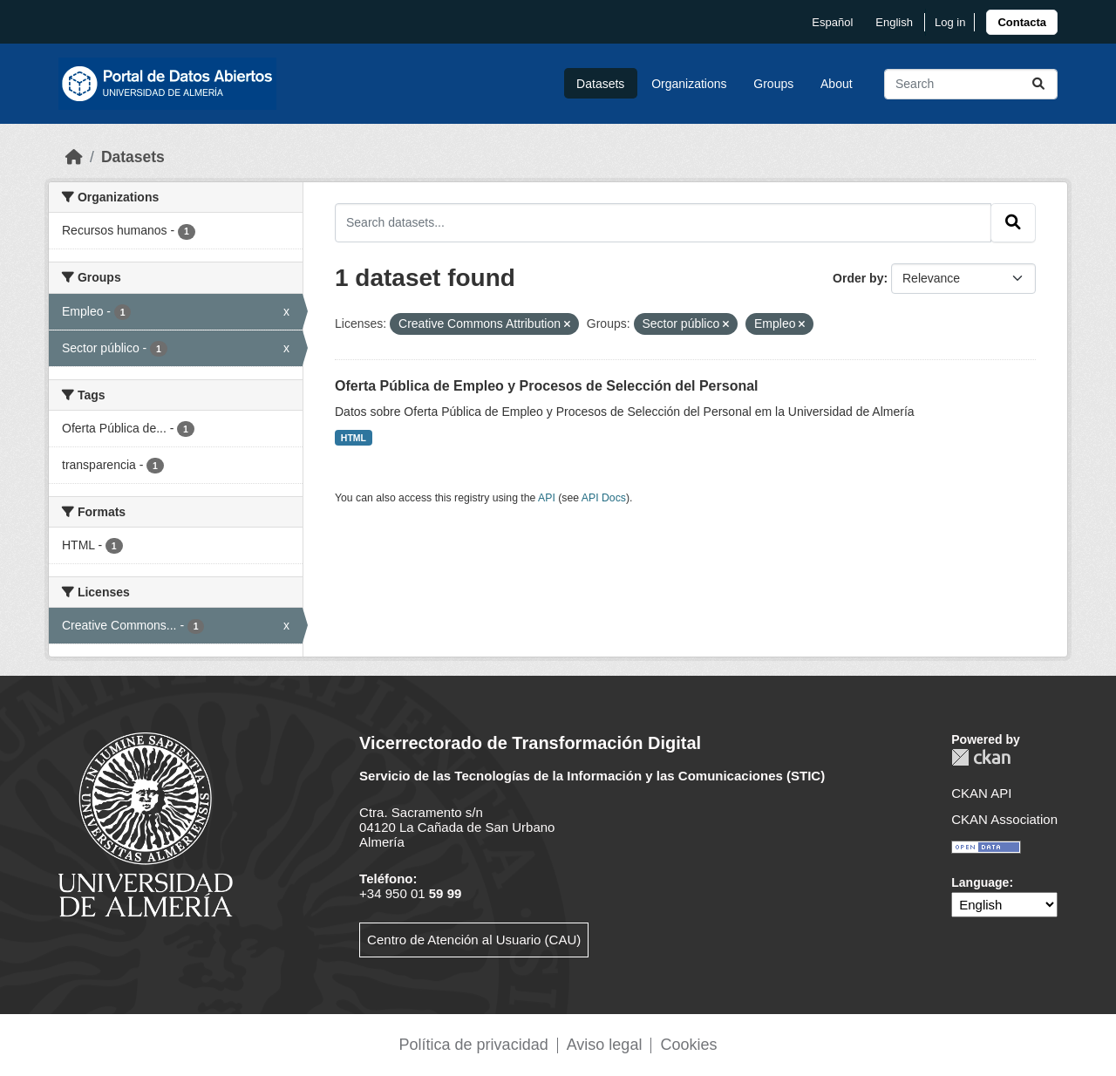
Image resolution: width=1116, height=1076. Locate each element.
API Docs (604, 498)
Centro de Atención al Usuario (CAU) (474, 939)
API (546, 498)
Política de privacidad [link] (473, 1044)
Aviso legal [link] (605, 1044)
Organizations (688, 84)
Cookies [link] (688, 1044)
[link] (1022, 22)
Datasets (600, 84)
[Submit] (1038, 84)
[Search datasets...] (971, 84)
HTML (353, 437)
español (832, 22)
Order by (858, 278)
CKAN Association (1004, 819)
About (836, 84)
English (894, 22)
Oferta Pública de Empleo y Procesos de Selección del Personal (547, 385)
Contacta (1021, 22)
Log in (950, 22)
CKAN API (981, 793)
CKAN (981, 757)
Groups (773, 84)
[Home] (74, 157)
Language (980, 882)
